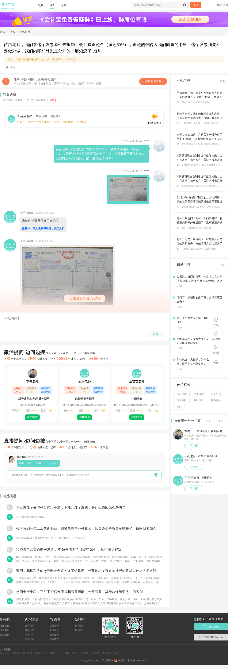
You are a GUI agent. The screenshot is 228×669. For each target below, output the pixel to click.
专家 (64, 5)
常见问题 (4, 634)
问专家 (194, 445)
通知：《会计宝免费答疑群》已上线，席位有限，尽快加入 (41, 59)
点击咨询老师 (153, 81)
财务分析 (216, 394)
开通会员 (4, 630)
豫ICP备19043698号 (137, 660)
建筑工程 (95, 653)
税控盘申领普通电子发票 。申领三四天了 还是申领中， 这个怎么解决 (68, 550)
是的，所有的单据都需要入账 (194, 227)
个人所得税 (63, 653)
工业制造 (83, 653)
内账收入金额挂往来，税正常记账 (196, 248)
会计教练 (79, 625)
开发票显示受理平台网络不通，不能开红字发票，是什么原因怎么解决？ (71, 507)
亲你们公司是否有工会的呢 (193, 102)
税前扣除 (216, 400)
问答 (52, 5)
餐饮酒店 (106, 653)
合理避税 (181, 400)
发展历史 (29, 630)
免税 (179, 407)
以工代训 (181, 394)
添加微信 (32, 417)
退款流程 (54, 639)
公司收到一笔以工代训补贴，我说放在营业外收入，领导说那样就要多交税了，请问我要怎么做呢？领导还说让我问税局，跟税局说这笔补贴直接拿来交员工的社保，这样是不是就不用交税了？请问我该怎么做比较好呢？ (89, 528)
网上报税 (199, 394)
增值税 (38, 653)
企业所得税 (49, 653)
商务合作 (29, 634)
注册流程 (4, 625)
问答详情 (25, 31)
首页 (40, 5)
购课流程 (54, 634)
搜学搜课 (16, 653)
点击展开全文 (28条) (84, 298)
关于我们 (29, 639)
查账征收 (199, 400)
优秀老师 (54, 625)
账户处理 (27, 653)
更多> (223, 81)
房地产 (117, 653)
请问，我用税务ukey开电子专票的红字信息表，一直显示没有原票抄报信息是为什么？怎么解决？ (89, 571)
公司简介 (29, 625)
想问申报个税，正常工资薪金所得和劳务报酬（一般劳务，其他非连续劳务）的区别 (79, 592)
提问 (196, 4)
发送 (156, 334)
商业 (74, 653)
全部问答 (54, 630)
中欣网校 (79, 630)
